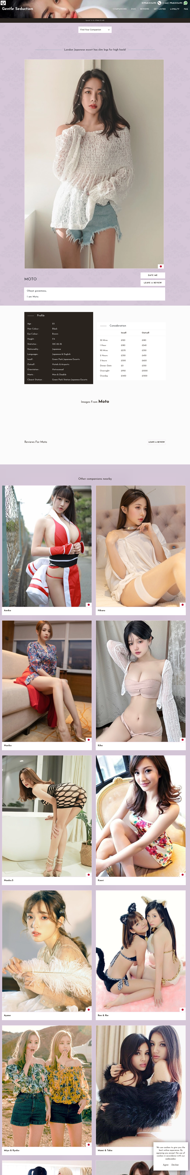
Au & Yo (8, 913)
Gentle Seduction (34, 19)
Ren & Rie (175, 434)
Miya (173, 474)
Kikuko (31, 791)
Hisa (148, 913)
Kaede (78, 553)
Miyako (174, 952)
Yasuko (79, 672)
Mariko (55, 791)
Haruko (127, 831)
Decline (167, 1167)
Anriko (7, 434)
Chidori (174, 712)
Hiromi (31, 513)
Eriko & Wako (130, 952)
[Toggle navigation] (108, 19)
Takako (55, 712)
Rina (101, 751)
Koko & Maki (106, 952)
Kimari (102, 632)
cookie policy (164, 1163)
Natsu (54, 870)
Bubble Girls (81, 474)
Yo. (148, 474)
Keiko (78, 513)
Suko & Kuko (82, 952)
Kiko (6, 952)
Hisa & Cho (57, 913)
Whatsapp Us (119, 1142)
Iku (29, 870)
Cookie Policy (79, 1146)
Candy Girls (105, 913)
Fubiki (102, 831)
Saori (30, 632)
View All (14, 1065)
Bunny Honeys (178, 870)
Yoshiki (150, 672)
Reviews (143, 19)
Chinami (8, 712)
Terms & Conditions (81, 1137)
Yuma (31, 553)
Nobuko (8, 831)
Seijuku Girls (129, 913)
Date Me (153, 94)
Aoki (125, 474)
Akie (125, 751)
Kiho (77, 434)
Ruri (148, 952)
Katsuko (32, 593)
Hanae (78, 712)
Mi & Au (32, 913)
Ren (53, 995)
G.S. (28, 1133)
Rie (77, 995)
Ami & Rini (9, 995)
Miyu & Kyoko (11, 474)
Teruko (7, 513)
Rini (125, 672)
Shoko (54, 632)
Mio (6, 593)
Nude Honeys (58, 474)
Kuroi (126, 632)
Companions (119, 19)
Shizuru (8, 751)
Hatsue (150, 513)
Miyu (173, 791)
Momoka (151, 553)
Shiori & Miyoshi (79, 872)
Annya (173, 553)
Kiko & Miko (82, 913)
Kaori (126, 434)
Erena (173, 831)
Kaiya (7, 553)
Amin (173, 672)
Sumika (103, 672)
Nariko (55, 434)
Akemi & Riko (106, 474)
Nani (30, 672)
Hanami (32, 712)
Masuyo (127, 995)
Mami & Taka (35, 474)
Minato (8, 672)
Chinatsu (175, 632)
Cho (172, 913)
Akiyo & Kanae (55, 954)
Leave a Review (153, 101)
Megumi (103, 995)
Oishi (78, 593)
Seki (148, 632)
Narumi (55, 513)
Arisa (173, 593)
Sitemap (76, 1151)
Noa (148, 831)
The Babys (152, 870)
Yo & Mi (127, 870)
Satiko (31, 831)
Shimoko (127, 791)
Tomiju (54, 553)
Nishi (173, 751)
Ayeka (78, 791)
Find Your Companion (84, 50)
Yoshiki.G (104, 593)
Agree (157, 1167)
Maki (149, 995)
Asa (101, 712)
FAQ (185, 19)
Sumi (6, 632)
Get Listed (159, 19)
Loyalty (173, 19)
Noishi (102, 513)
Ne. (77, 831)
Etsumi (55, 751)
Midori (126, 593)
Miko (30, 952)
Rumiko (8, 870)
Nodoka (127, 513)
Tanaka (55, 672)
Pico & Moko (35, 995)
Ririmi (102, 553)
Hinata (103, 791)
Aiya (125, 712)
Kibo (149, 791)
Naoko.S (103, 434)
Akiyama (56, 593)
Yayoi (7, 791)
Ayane (149, 434)
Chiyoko (127, 553)
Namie (174, 513)
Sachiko (79, 632)
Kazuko (32, 751)
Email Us (117, 1137)
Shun (149, 593)
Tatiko (54, 831)
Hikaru (31, 434)
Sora (148, 751)
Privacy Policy (79, 1141)
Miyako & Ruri (107, 870)
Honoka (150, 712)
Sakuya (79, 751)
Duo (132, 19)
